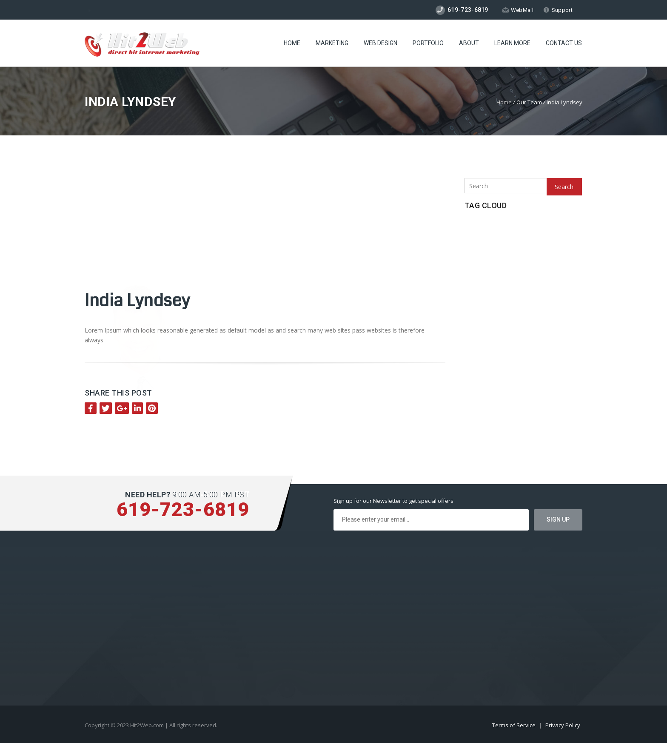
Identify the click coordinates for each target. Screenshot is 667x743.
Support (558, 10)
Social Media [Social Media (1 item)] (502, 259)
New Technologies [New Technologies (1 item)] (533, 230)
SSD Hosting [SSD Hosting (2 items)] (504, 274)
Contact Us (564, 43)
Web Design (380, 43)
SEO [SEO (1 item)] (473, 259)
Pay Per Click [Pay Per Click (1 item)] (483, 245)
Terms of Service (514, 725)
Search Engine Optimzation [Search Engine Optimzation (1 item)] (538, 245)
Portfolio (428, 43)
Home (292, 43)
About (469, 43)
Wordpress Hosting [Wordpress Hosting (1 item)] (537, 288)
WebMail (517, 10)
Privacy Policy (562, 725)
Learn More (512, 43)
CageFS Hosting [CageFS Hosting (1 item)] (485, 230)
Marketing (332, 43)
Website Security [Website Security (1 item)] (487, 288)
